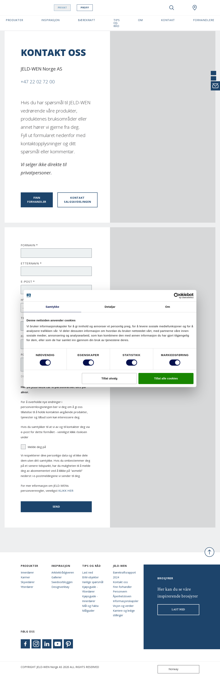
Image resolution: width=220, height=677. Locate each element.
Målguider (88, 610)
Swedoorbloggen (62, 582)
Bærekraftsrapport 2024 (124, 575)
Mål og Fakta (90, 606)
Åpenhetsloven (122, 596)
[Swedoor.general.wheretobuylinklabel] (194, 7)
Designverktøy (60, 587)
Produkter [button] (14, 20)
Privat (66, 7)
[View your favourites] (183, 7)
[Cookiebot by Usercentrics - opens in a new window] (177, 296)
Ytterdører (27, 587)
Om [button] (140, 20)
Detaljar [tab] (110, 306)
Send (56, 506)
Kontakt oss (120, 582)
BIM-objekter (90, 577)
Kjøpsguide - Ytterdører (90, 589)
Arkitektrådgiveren (62, 572)
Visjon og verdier (123, 606)
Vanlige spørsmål (92, 582)
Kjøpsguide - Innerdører (90, 598)
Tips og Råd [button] (116, 23)
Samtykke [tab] (52, 306)
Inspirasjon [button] (50, 20)
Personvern (120, 591)
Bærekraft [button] (86, 20)
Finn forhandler (36, 200)
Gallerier (56, 577)
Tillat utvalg (109, 378)
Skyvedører (28, 582)
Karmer (25, 577)
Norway (168, 669)
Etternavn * (31, 263)
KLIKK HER (65, 490)
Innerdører (27, 572)
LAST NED (178, 609)
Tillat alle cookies (166, 378)
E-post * (28, 281)
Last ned (87, 572)
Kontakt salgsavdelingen (77, 200)
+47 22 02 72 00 (38, 81)
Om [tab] (167, 306)
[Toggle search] (171, 7)
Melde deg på (33, 446)
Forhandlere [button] (203, 20)
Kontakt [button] (168, 20)
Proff (88, 7)
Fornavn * (29, 245)
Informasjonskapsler (125, 601)
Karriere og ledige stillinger (124, 613)
